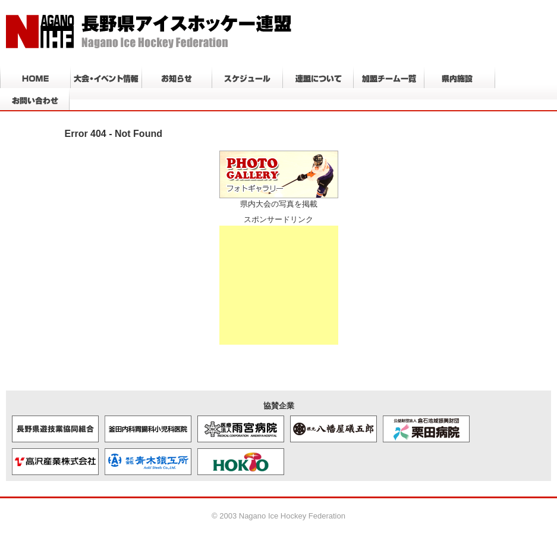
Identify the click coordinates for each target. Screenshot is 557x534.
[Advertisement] (278, 285)
